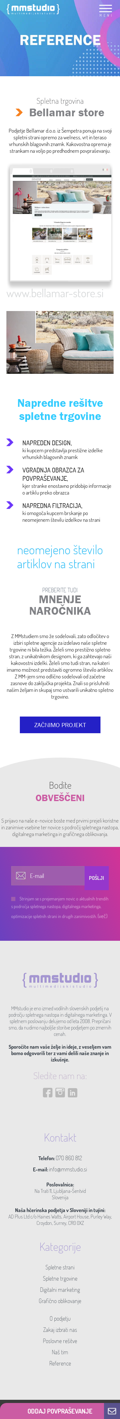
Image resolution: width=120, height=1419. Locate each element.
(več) (103, 916)
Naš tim (60, 1352)
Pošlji (96, 878)
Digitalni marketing (60, 1289)
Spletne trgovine (60, 1278)
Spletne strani (60, 1267)
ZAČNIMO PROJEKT (60, 724)
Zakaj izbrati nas (60, 1329)
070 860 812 (69, 1157)
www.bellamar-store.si (55, 292)
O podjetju (60, 1318)
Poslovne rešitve (60, 1340)
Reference (60, 1363)
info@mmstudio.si (68, 1169)
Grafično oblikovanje (60, 1300)
